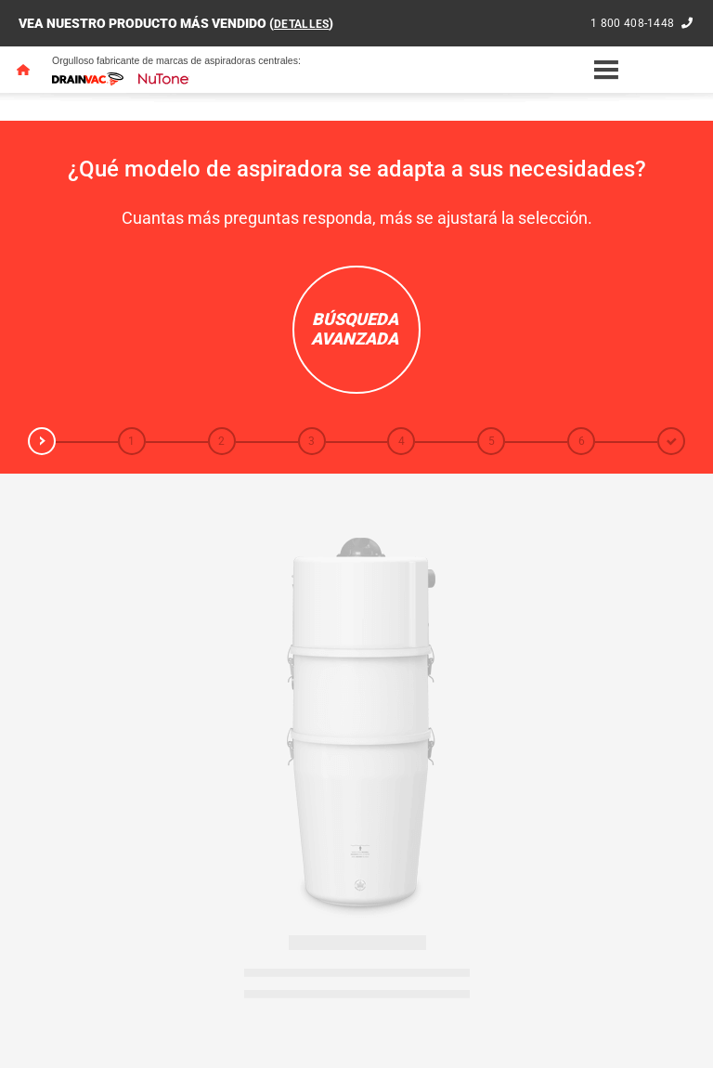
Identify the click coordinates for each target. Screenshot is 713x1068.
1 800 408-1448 (628, 23)
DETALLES (305, 23)
